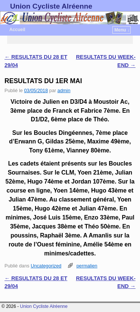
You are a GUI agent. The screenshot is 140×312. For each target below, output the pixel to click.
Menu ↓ (122, 30)
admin (64, 90)
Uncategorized (46, 266)
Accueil (17, 29)
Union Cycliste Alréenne (51, 6)
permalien (87, 266)
